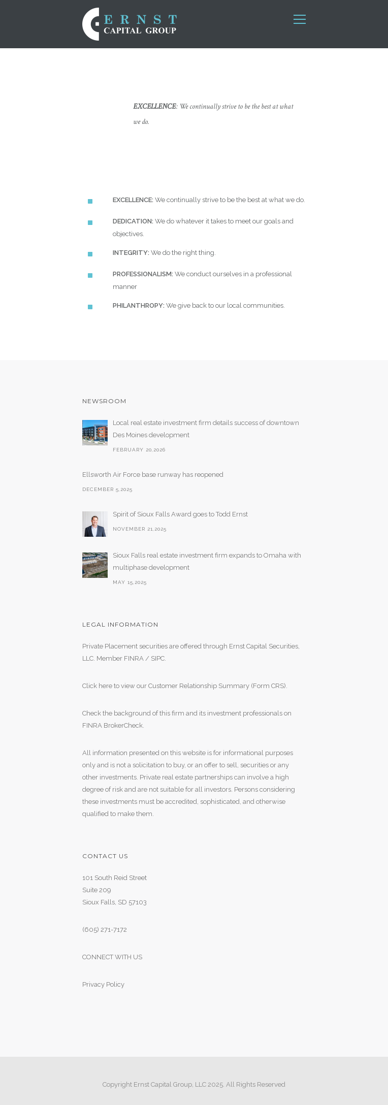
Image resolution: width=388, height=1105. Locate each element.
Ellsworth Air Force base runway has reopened (152, 474)
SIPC (158, 658)
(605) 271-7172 (104, 929)
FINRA (134, 658)
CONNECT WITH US (112, 957)
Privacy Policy (103, 984)
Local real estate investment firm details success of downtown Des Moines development (206, 429)
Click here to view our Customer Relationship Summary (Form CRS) (184, 686)
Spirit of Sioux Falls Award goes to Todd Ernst (180, 514)
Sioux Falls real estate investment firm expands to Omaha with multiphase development (207, 561)
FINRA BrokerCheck (112, 725)
